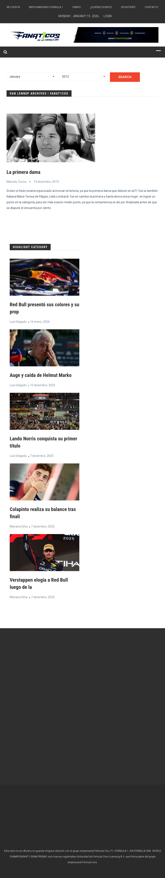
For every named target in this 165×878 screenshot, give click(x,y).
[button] (32, 76)
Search (124, 77)
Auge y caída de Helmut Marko (41, 375)
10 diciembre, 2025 (42, 385)
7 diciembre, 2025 (42, 456)
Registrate (128, 7)
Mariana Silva (19, 526)
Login (108, 16)
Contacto (151, 7)
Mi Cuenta (13, 7)
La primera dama (23, 172)
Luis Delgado (18, 321)
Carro (76, 7)
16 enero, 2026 (40, 321)
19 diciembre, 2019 (46, 181)
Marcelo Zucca (16, 181)
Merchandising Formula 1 (46, 7)
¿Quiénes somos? (101, 7)
